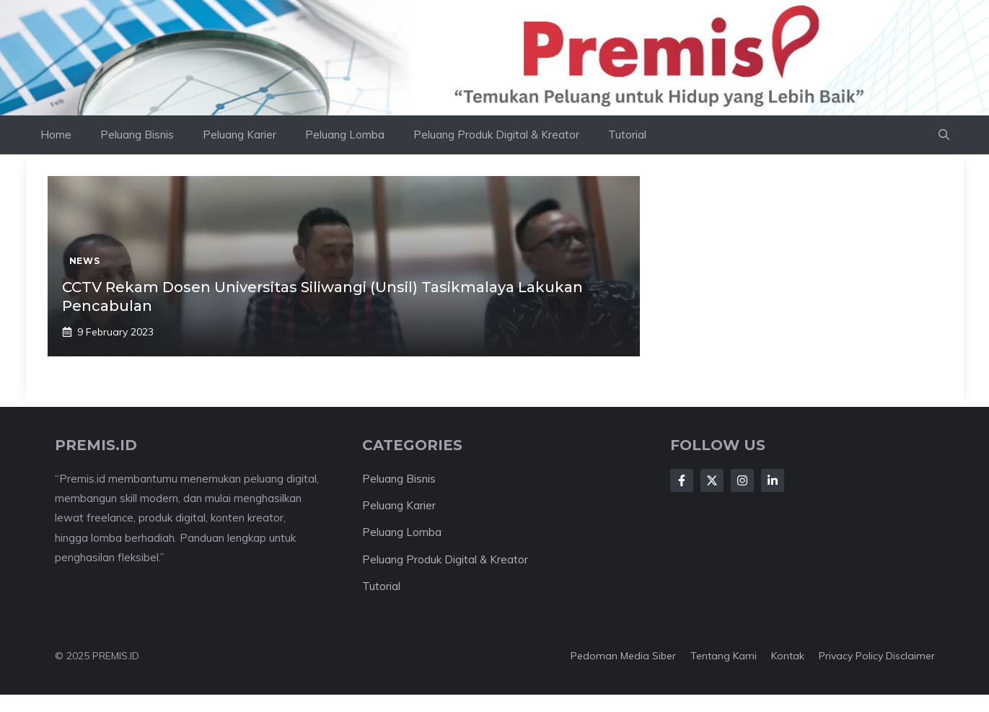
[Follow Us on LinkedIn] (772, 480)
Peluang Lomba (344, 134)
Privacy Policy (851, 655)
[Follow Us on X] (712, 480)
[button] (944, 134)
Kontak (787, 655)
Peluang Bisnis (137, 134)
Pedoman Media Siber (623, 655)
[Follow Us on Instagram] (742, 480)
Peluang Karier (239, 134)
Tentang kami (723, 655)
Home (55, 134)
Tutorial (627, 134)
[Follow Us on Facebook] (681, 480)
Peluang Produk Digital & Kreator (496, 134)
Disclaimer (910, 655)
